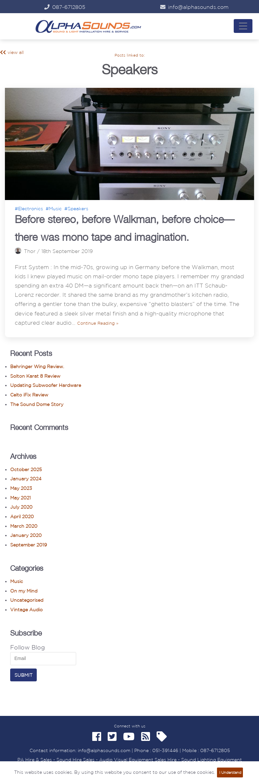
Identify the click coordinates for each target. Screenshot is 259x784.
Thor (29, 251)
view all (12, 52)
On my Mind (23, 591)
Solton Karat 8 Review (35, 376)
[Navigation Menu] (243, 26)
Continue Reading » (98, 323)
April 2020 (22, 516)
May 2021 (20, 497)
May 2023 (21, 488)
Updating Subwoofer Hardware (45, 385)
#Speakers (76, 208)
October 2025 (26, 469)
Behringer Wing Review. (37, 366)
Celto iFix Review (29, 394)
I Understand (230, 772)
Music (16, 581)
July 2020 (21, 507)
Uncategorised (26, 600)
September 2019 (28, 544)
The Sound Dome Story (36, 404)
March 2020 (23, 526)
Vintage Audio (26, 609)
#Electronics (29, 208)
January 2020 (26, 535)
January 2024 (25, 478)
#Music (54, 208)
